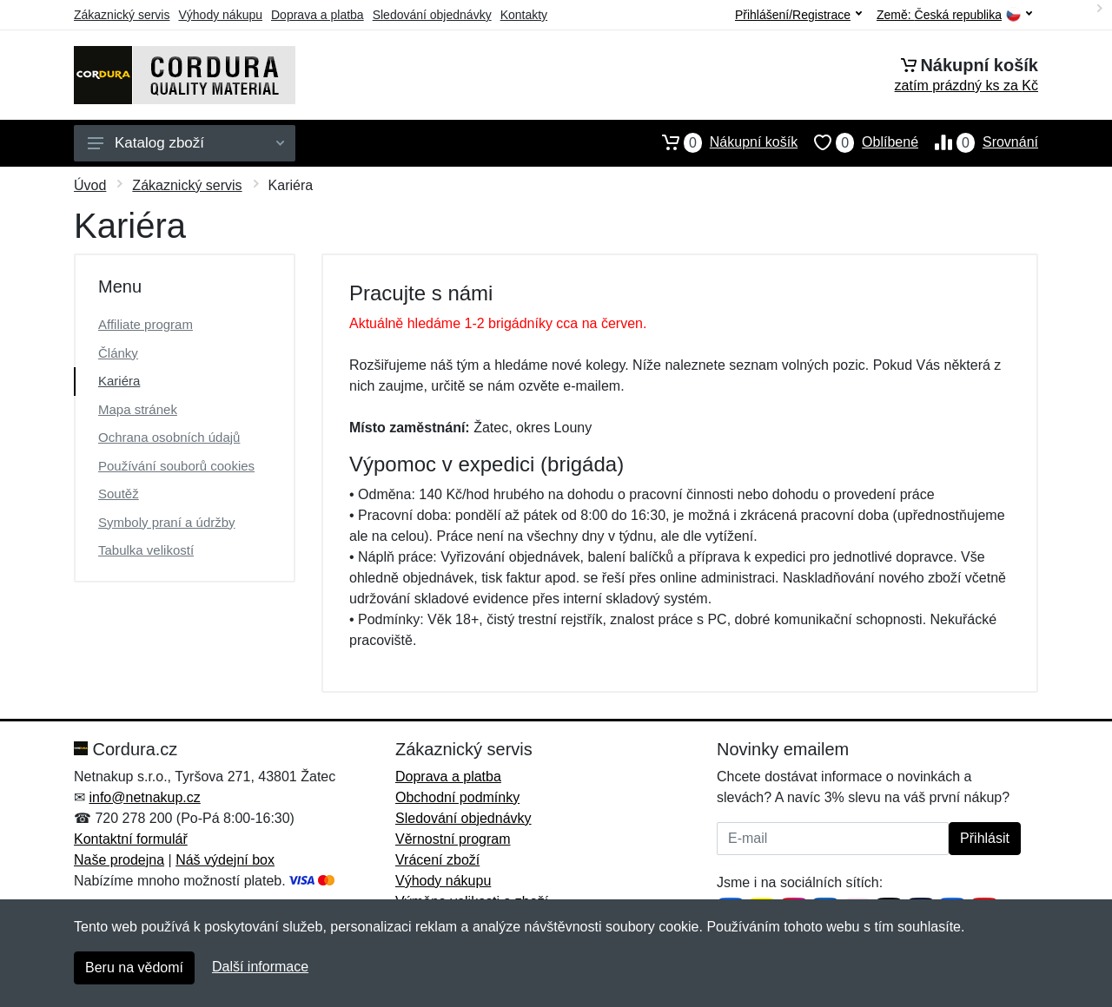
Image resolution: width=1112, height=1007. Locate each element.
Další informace (260, 966)
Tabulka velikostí (146, 550)
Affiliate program (145, 324)
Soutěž (118, 493)
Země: (954, 15)
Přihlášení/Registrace (798, 15)
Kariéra (119, 380)
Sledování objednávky (432, 15)
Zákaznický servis (121, 15)
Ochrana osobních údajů (169, 437)
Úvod (90, 185)
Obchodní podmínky (457, 797)
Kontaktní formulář (131, 839)
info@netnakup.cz (144, 797)
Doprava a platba (317, 15)
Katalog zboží (186, 143)
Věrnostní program (453, 839)
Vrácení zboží (437, 859)
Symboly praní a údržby (166, 522)
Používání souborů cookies (176, 465)
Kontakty (523, 15)
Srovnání (978, 142)
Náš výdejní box (225, 859)
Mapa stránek (137, 409)
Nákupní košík (721, 142)
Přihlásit (984, 838)
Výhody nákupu (220, 15)
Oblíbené (858, 142)
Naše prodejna (119, 859)
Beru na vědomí (134, 967)
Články (118, 353)
